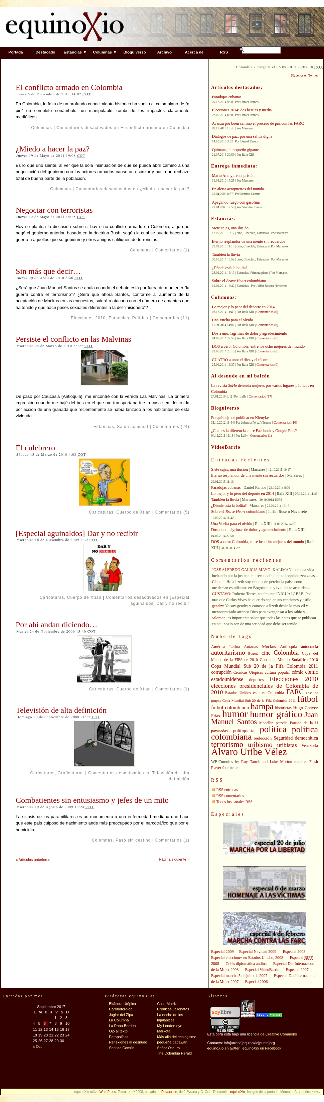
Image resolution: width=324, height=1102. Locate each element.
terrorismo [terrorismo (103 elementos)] (227, 744)
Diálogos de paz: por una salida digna (242, 136)
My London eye (169, 1026)
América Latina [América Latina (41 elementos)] (225, 646)
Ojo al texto (118, 1031)
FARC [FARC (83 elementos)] (295, 691)
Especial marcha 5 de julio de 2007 (239, 975)
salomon (218, 618)
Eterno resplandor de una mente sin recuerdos (248, 241)
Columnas (41, 127)
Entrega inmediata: (234, 166)
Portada (15, 52)
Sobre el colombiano (239, 281)
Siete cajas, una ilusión (230, 228)
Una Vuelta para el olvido (232, 320)
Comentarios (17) (260, 396)
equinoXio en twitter (223, 1048)
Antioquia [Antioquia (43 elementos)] (288, 646)
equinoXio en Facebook (261, 1048)
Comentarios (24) (171, 426)
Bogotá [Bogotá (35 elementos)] (253, 653)
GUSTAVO (221, 593)
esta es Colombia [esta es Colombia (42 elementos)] (268, 692)
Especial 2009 (222, 951)
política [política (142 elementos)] (273, 729)
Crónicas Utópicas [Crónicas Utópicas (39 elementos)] (248, 672)
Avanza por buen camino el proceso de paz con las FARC (258, 123)
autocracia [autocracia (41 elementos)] (309, 646)
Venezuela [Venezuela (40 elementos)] (310, 745)
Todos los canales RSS (234, 801)
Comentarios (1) (172, 250)
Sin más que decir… (48, 271)
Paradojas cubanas (226, 97)
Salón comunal (132, 426)
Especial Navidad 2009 (257, 951)
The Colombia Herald (174, 1053)
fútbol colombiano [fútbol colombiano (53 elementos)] (230, 707)
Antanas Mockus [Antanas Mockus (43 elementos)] (260, 646)
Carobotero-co (120, 1009)
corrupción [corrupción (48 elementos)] (221, 672)
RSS (224, 52)
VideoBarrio (225, 447)
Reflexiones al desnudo (128, 1042)
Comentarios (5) (172, 512)
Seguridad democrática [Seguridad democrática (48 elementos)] (296, 738)
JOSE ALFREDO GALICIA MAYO (241, 569)
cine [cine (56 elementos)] (266, 653)
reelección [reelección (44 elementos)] (263, 738)
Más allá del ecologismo (176, 1037)
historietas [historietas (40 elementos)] (283, 707)
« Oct (37, 1046)
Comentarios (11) (171, 318)
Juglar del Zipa (121, 1015)
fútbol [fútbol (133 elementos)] (307, 699)
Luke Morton (281, 761)
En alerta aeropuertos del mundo (238, 189)
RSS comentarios (230, 795)
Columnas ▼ (105, 52)
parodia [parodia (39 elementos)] (281, 723)
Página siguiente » (174, 859)
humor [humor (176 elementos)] (235, 713)
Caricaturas (101, 512)
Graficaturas (70, 773)
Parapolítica (118, 1037)
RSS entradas (226, 789)
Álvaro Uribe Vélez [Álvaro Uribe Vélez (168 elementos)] (249, 751)
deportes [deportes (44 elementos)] (256, 679)
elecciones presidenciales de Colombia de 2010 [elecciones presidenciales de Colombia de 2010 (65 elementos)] (264, 688)
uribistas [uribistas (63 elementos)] (287, 745)
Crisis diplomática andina (246, 963)
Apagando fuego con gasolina (236, 202)
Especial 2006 (256, 981)
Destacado (45, 52)
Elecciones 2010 (88, 318)
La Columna (119, 1020)
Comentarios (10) (285, 422)
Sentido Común (121, 1048)
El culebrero (35, 447)
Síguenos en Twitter (304, 75)
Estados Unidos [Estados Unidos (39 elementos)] (238, 693)
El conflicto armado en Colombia (69, 87)
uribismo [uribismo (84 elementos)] (260, 744)
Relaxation (169, 1092)
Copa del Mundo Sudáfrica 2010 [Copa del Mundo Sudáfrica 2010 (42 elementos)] (289, 659)
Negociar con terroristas (54, 210)
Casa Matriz (167, 1004)
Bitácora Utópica (122, 1004)
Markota (163, 1031)
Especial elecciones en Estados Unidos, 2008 (247, 957)
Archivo (164, 52)
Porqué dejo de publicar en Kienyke (240, 417)
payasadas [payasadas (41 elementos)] (219, 731)
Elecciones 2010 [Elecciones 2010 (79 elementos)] (294, 678)
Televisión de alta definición (61, 710)
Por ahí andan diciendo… (57, 624)
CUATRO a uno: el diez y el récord (240, 359)
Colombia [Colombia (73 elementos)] (286, 652)
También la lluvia (226, 254)
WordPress (108, 1092)
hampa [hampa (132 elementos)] (262, 706)
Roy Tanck (250, 761)
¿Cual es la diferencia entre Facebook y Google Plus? (254, 430)
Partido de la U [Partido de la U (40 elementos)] (304, 723)
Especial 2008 (294, 951)
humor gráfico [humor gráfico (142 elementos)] (276, 714)
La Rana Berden (122, 1026)
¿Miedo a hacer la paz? (53, 148)
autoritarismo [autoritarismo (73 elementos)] (228, 652)
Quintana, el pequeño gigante (235, 149)
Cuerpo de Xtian (134, 512)
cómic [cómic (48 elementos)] (297, 672)
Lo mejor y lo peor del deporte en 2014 (243, 307)
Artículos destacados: (237, 87)
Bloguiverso (134, 52)
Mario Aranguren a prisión (233, 175)
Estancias (119, 318)
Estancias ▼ (75, 52)
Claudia (218, 581)
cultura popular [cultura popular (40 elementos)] (277, 672)
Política (140, 318)
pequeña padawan (172, 1042)
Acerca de (194, 52)
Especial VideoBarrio (262, 969)
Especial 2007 (297, 969)
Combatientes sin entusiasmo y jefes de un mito (92, 800)
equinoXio (237, 1092)
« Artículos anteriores (33, 860)
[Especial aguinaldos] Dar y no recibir (77, 533)
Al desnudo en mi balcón (240, 375)
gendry (217, 605)
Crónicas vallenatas (173, 1009)
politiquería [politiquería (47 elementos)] (244, 730)
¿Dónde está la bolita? (229, 267)
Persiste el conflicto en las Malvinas (73, 339)
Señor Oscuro (168, 1048)
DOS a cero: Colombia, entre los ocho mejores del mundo (258, 346)
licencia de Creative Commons (272, 1034)
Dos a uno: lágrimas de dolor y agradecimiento (249, 333)
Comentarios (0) (267, 312)
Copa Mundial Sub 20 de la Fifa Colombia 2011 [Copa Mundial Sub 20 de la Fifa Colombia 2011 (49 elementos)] (264, 666)
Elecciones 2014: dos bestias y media (242, 110)
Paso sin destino (133, 840)
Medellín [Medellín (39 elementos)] (266, 723)
